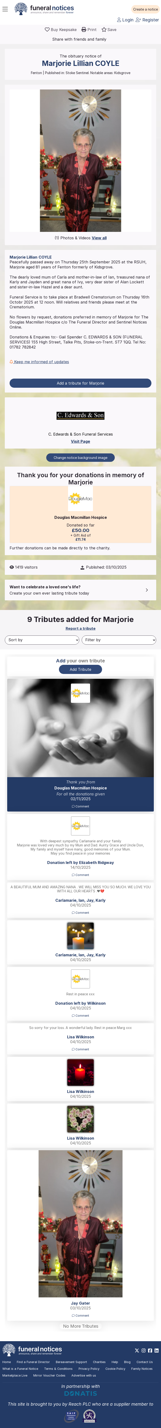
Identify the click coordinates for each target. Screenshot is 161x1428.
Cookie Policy (115, 1369)
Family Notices (142, 1369)
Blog (127, 1362)
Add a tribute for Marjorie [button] (80, 383)
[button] (145, 9)
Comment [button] (80, 806)
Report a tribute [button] (81, 628)
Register (147, 19)
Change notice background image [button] (80, 458)
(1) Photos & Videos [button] (81, 237)
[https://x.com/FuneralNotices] (137, 1350)
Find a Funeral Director (33, 1362)
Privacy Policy (89, 1369)
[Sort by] (42, 640)
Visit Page (80, 441)
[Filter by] (119, 640)
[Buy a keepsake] (61, 29)
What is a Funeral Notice (20, 1369)
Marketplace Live (14, 1375)
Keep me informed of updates (39, 361)
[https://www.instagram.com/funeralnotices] (144, 1350)
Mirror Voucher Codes (49, 1375)
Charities (99, 1362)
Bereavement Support (71, 1362)
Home (6, 1362)
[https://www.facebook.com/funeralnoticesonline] (150, 1350)
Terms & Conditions (58, 1369)
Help (115, 1362)
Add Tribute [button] (80, 669)
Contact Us (145, 1362)
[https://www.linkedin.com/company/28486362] (157, 1350)
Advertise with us (83, 1375)
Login (125, 19)
